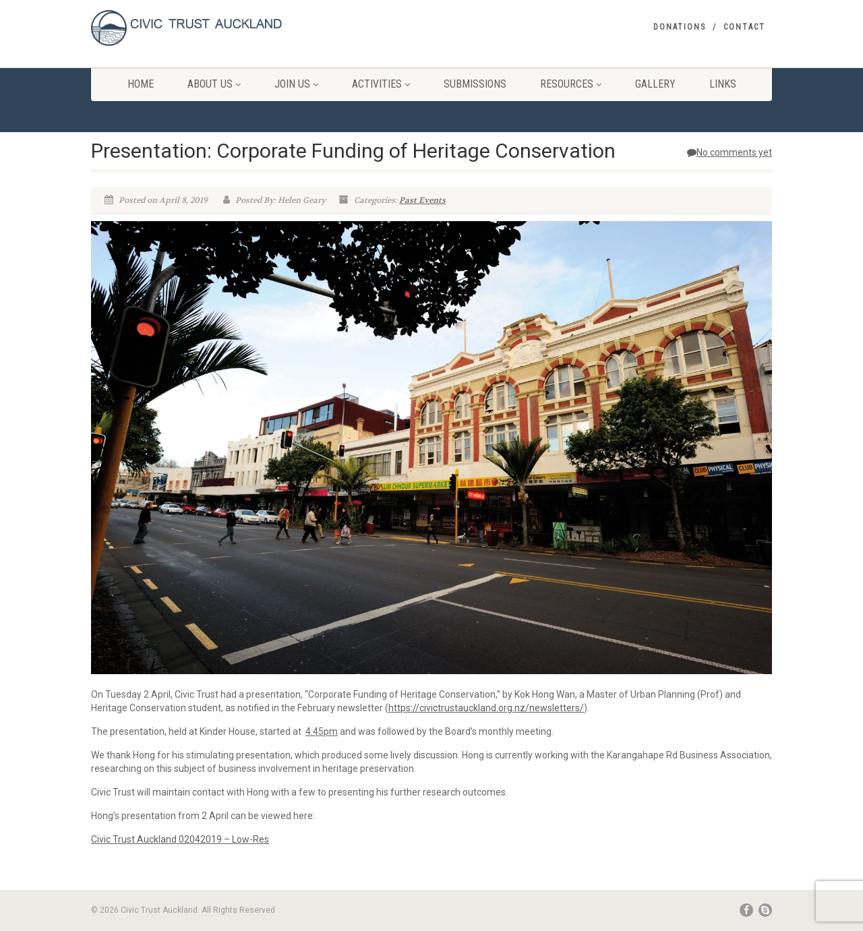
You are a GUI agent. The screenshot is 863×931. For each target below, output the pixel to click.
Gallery (655, 84)
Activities (381, 84)
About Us (214, 84)
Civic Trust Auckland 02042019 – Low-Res (180, 839)
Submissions (475, 84)
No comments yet (729, 152)
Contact (744, 27)
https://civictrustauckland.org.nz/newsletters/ (486, 707)
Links (722, 84)
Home (140, 84)
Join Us (296, 84)
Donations (679, 27)
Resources (570, 84)
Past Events (422, 200)
